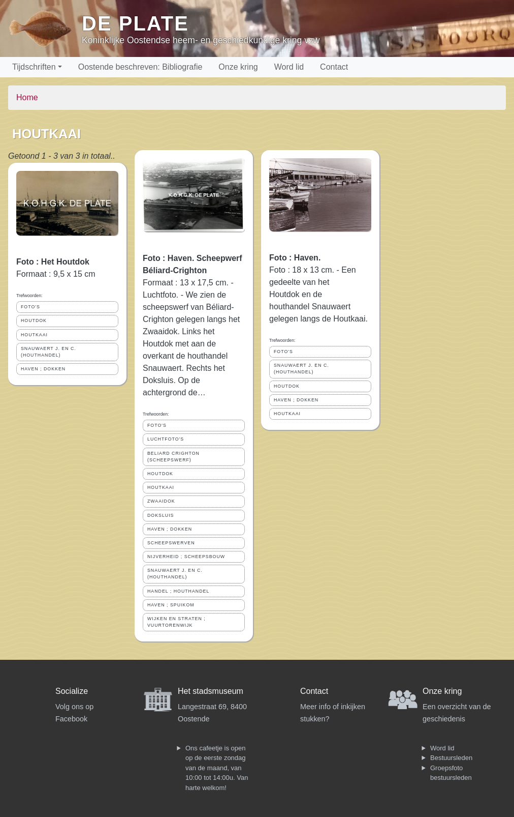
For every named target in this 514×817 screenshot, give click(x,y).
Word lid (289, 67)
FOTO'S (30, 306)
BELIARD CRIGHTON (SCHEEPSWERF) (173, 456)
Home (27, 97)
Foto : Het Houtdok (52, 261)
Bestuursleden (451, 758)
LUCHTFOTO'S (165, 439)
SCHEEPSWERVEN (171, 542)
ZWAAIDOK (161, 501)
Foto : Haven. (294, 257)
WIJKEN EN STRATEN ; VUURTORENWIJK (176, 622)
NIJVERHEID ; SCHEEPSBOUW (186, 556)
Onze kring (238, 67)
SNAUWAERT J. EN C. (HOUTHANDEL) (48, 352)
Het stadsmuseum (210, 691)
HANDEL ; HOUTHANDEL (178, 591)
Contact (334, 67)
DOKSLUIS (160, 515)
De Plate (135, 23)
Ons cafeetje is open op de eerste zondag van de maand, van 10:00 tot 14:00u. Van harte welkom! (216, 768)
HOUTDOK (34, 320)
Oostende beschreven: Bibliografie (140, 67)
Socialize (71, 691)
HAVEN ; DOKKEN (43, 368)
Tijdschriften (34, 67)
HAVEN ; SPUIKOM (171, 604)
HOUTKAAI (34, 334)
